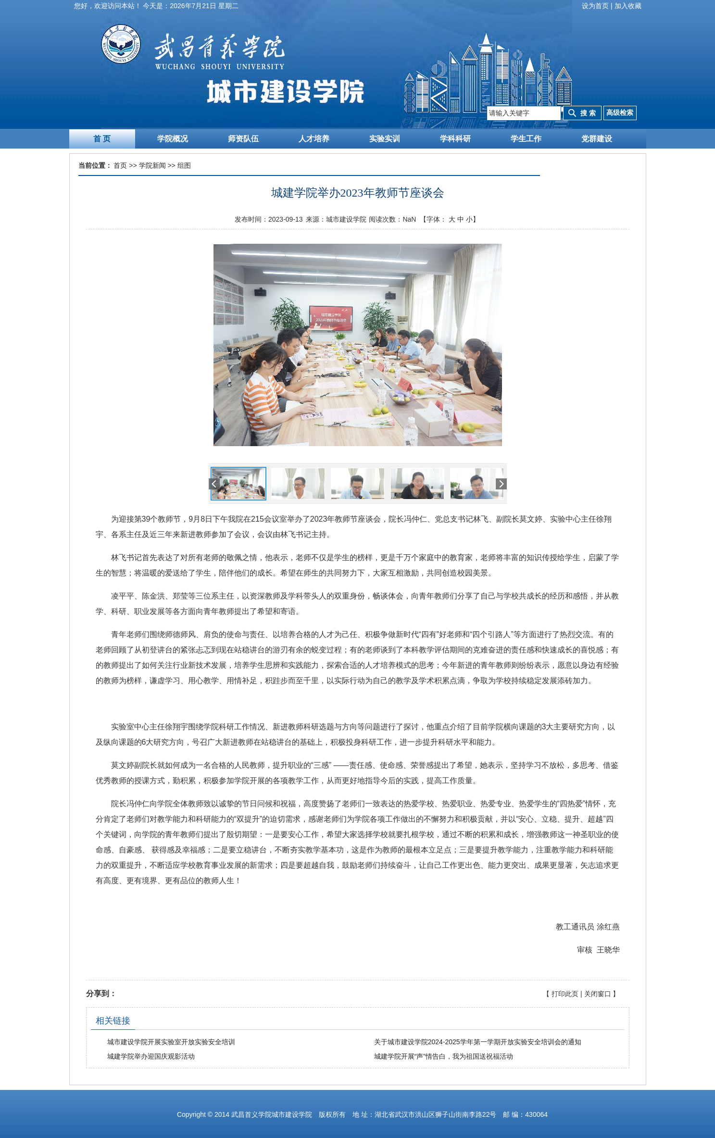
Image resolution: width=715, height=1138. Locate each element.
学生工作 (526, 139)
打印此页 (565, 994)
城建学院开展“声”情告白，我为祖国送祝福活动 (443, 1056)
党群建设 (596, 139)
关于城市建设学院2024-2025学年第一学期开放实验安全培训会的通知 (477, 1042)
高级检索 (619, 112)
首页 (120, 165)
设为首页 (595, 6)
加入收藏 (628, 6)
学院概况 (172, 139)
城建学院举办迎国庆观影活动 (151, 1056)
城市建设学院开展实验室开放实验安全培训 (171, 1042)
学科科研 (455, 139)
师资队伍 (243, 139)
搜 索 (588, 113)
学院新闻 (152, 165)
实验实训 (384, 139)
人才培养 (314, 139)
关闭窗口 (597, 994)
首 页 (102, 139)
